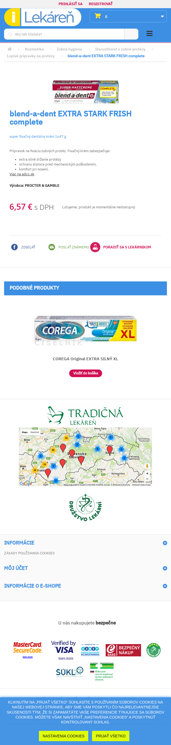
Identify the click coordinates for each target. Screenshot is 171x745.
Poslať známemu (68, 247)
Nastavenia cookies (64, 736)
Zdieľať (23, 247)
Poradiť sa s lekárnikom (120, 247)
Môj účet (16, 568)
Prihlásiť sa (71, 4)
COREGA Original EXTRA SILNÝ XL (85, 358)
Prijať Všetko (111, 736)
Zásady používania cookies (29, 553)
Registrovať (101, 4)
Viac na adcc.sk (22, 174)
